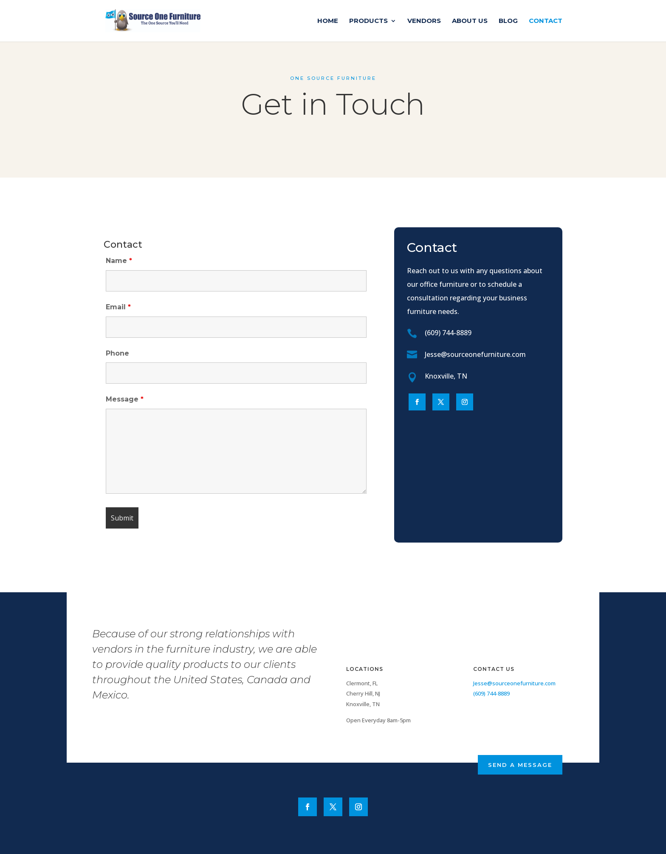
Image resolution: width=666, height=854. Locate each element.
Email (118, 307)
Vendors (424, 21)
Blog (508, 21)
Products (368, 21)
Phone (117, 353)
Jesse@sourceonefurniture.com (475, 354)
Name (119, 261)
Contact (545, 21)
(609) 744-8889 (448, 332)
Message (125, 399)
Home (327, 21)
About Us (470, 21)
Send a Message (520, 764)
